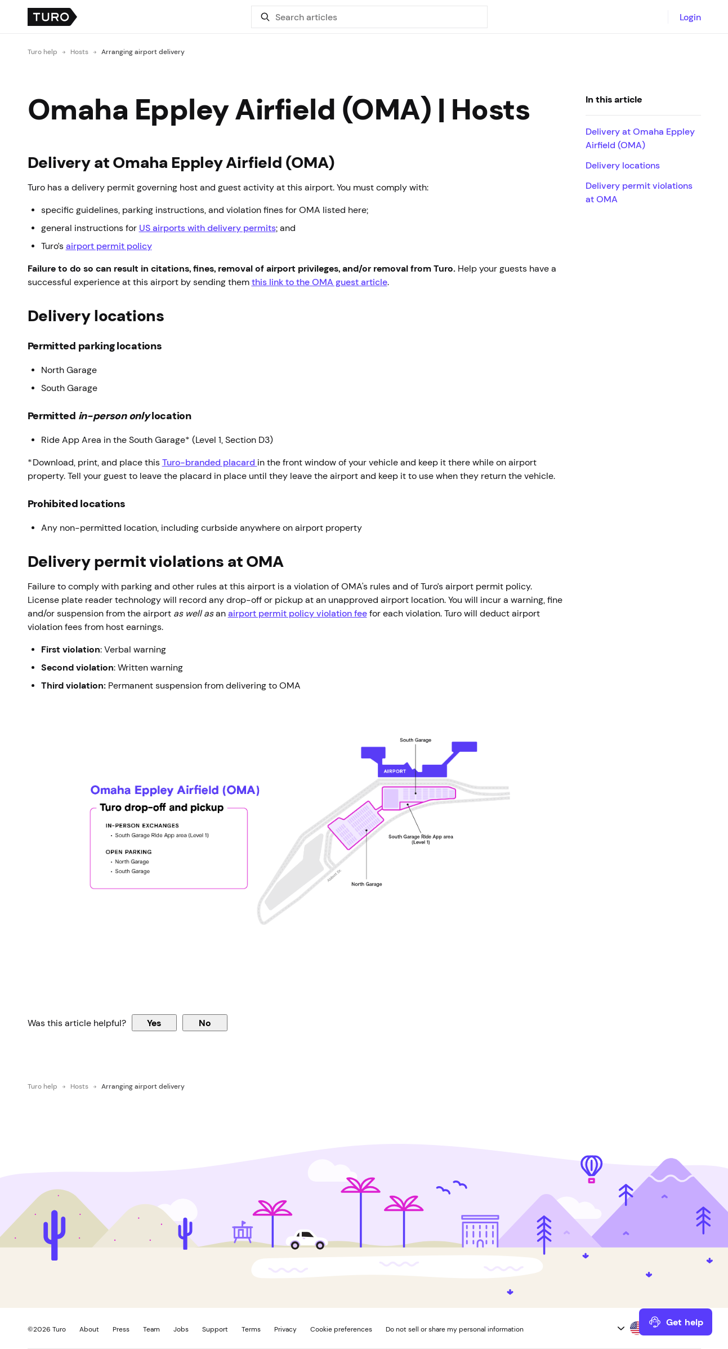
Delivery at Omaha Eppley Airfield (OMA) (640, 138)
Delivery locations (623, 165)
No (205, 1023)
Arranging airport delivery (143, 52)
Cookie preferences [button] (341, 1329)
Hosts (79, 52)
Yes (154, 1023)
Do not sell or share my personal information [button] (455, 1329)
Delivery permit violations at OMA (639, 192)
